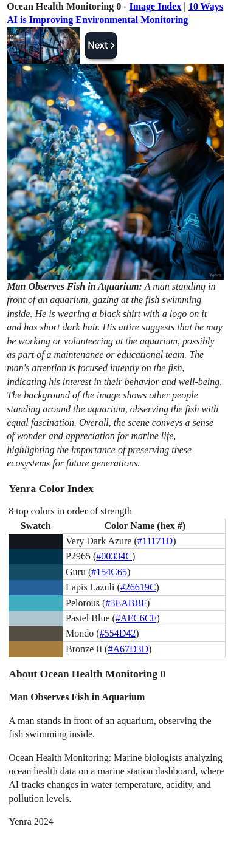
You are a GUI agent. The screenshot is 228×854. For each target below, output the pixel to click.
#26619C (138, 587)
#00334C (114, 556)
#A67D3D (128, 649)
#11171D (155, 541)
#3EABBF (126, 603)
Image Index (156, 6)
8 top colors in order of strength (70, 511)
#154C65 (109, 572)
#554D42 (118, 633)
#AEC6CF (136, 618)
